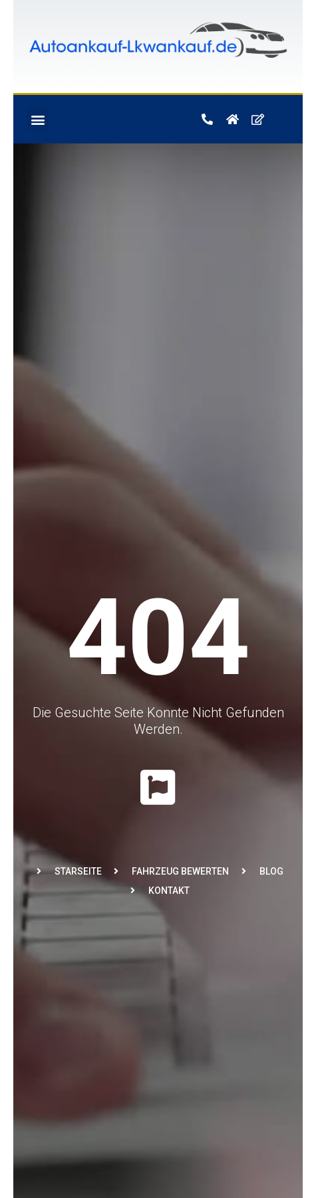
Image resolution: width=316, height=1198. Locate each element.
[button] (38, 119)
